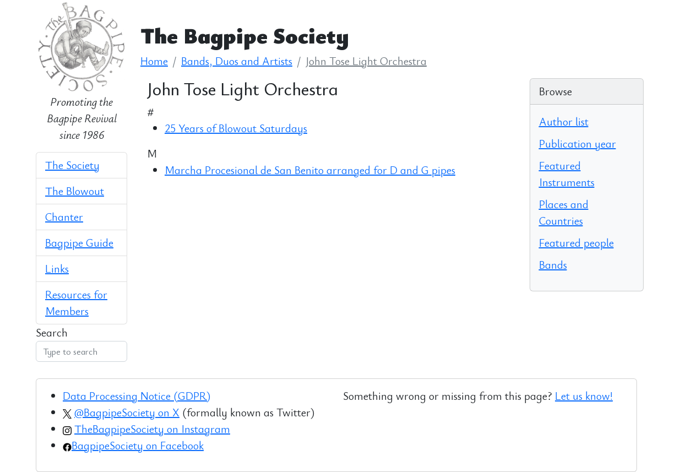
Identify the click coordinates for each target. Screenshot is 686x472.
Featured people (576, 242)
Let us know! (584, 395)
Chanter (64, 216)
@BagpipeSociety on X (126, 412)
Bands (553, 264)
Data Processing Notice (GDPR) (136, 395)
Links (57, 268)
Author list (564, 121)
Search (52, 332)
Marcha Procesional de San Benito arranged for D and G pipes (310, 169)
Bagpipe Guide (79, 242)
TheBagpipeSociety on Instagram (152, 428)
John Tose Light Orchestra (366, 60)
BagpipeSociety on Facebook (138, 445)
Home (154, 60)
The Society (72, 165)
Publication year (577, 143)
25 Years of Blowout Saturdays (236, 128)
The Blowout (74, 190)
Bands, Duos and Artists (236, 60)
